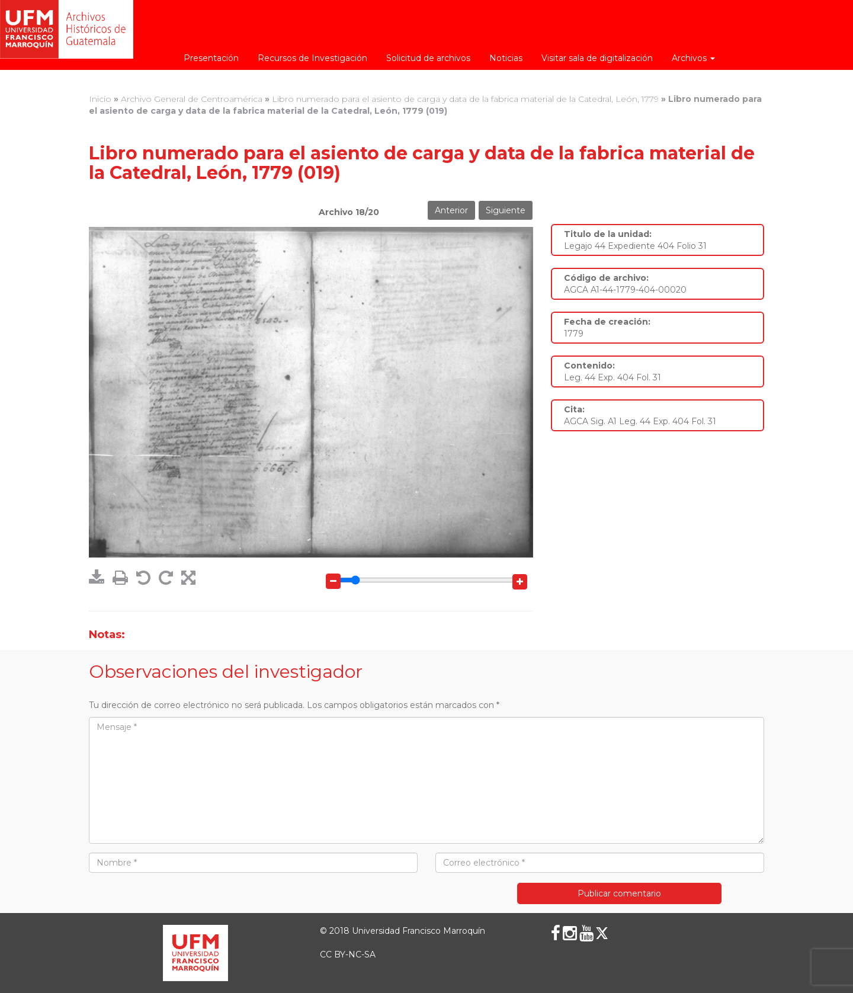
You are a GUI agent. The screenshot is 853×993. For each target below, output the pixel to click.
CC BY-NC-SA (348, 954)
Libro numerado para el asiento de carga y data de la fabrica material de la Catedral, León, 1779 (465, 99)
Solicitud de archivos (428, 58)
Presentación (211, 58)
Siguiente (505, 210)
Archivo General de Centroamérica (191, 99)
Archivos (693, 58)
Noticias (505, 58)
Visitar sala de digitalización (597, 58)
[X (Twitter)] (602, 933)
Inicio (100, 99)
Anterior (451, 210)
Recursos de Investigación (312, 58)
